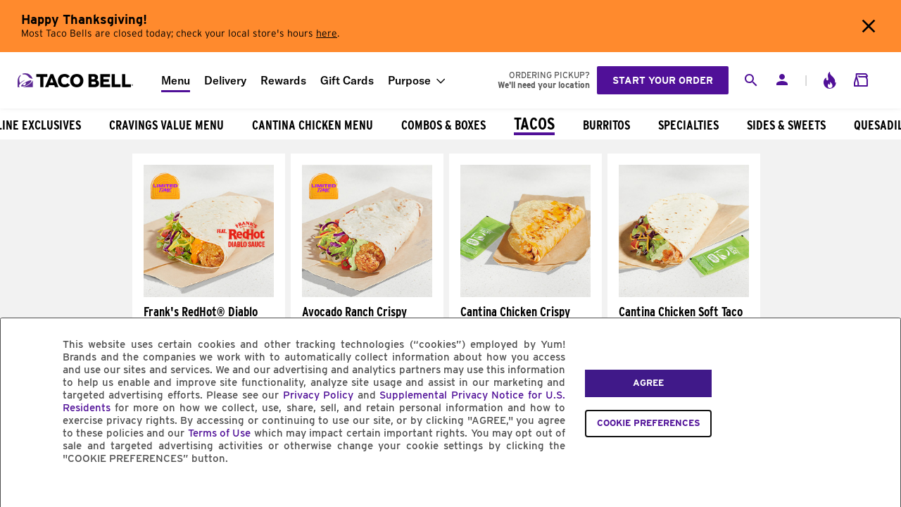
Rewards (283, 80)
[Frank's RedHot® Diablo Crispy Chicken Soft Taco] (209, 293)
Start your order (662, 80)
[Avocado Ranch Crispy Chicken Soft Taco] (367, 293)
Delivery (225, 80)
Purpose (409, 80)
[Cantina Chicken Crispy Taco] (525, 293)
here (326, 34)
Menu (175, 80)
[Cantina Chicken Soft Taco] (684, 293)
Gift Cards (347, 80)
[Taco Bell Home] (77, 80)
